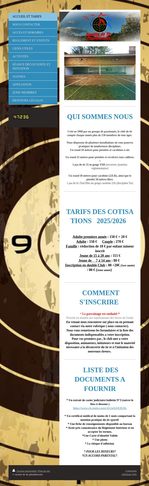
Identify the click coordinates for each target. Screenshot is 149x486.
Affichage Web (129, 474)
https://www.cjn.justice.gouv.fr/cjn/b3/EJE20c (100, 408)
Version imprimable (24, 470)
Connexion (131, 470)
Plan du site (44, 470)
